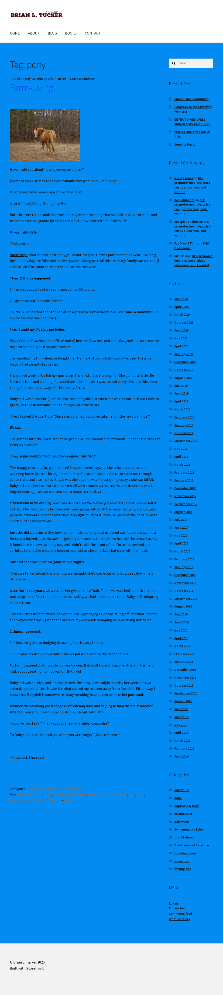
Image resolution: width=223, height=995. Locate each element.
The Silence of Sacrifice (191, 845)
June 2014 (181, 756)
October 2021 (183, 322)
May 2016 (180, 630)
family (92, 794)
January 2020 (183, 354)
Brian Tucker (57, 79)
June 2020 (181, 330)
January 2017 (183, 567)
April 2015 (181, 732)
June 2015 (181, 717)
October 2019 (183, 370)
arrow (48, 794)
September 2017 (185, 504)
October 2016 (183, 591)
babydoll (60, 794)
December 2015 (185, 669)
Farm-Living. (32, 87)
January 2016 (183, 662)
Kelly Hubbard (184, 200)
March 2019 (182, 409)
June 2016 (181, 622)
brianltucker (52, 789)
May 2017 (180, 535)
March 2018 (182, 464)
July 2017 (181, 519)
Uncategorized (185, 853)
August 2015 (183, 701)
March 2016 (182, 646)
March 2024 (182, 314)
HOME (15, 33)
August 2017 (183, 512)
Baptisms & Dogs (186, 806)
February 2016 (184, 654)
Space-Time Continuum (191, 99)
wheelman (181, 861)
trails (68, 799)
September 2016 (185, 599)
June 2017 (181, 527)
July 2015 (181, 709)
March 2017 (182, 551)
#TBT (22, 794)
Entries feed (177, 908)
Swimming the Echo (188, 829)
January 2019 (183, 425)
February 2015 (184, 748)
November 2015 (185, 677)
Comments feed (180, 913)
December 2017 (185, 488)
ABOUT (34, 33)
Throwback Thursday (46, 799)
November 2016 (185, 583)
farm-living (107, 794)
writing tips (182, 869)
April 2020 (181, 346)
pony (140, 794)
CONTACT (93, 33)
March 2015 (182, 740)
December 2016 (185, 575)
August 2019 (183, 378)
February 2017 (184, 559)
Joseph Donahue (186, 222)
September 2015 (185, 693)
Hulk (132, 794)
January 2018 (183, 480)
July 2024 (181, 299)
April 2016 (181, 638)
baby (178, 798)
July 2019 (181, 386)
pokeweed (181, 822)
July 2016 (181, 614)
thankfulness (72, 789)
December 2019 (185, 362)
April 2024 (181, 307)
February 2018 (184, 472)
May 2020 (180, 338)
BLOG (52, 33)
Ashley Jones (183, 178)
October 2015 (183, 685)
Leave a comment (83, 79)
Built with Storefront (27, 968)
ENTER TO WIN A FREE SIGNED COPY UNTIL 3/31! (192, 121)
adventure (34, 789)
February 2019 (184, 417)
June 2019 (181, 393)
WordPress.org (179, 919)
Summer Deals (184, 144)
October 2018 (183, 433)
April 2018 (181, 456)
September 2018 (185, 441)
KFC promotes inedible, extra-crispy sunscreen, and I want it (192, 185)
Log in (173, 903)
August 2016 (183, 606)
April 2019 (181, 401)
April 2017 (181, 543)
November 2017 (185, 496)
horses (122, 794)
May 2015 (180, 725)
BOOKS (71, 33)
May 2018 (180, 449)
